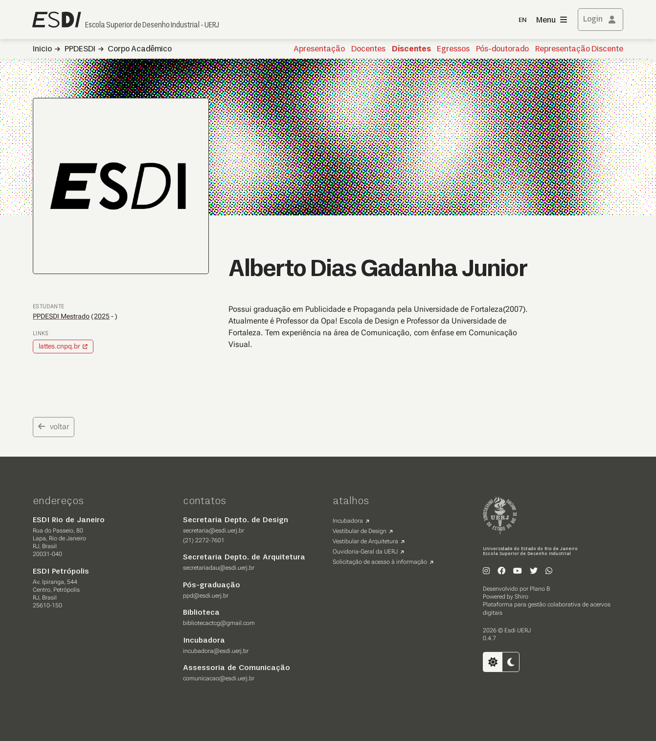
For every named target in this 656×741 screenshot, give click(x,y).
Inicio (42, 49)
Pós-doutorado (502, 49)
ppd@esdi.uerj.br (205, 595)
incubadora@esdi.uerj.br (216, 651)
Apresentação (319, 49)
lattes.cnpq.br (59, 346)
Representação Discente (579, 49)
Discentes (411, 49)
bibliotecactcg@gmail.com (219, 623)
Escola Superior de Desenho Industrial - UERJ (152, 25)
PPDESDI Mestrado (61, 316)
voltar (53, 426)
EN (522, 20)
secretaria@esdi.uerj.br (213, 530)
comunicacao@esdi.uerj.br (218, 678)
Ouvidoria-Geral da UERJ (365, 551)
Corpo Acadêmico (140, 49)
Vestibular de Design (359, 531)
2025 (102, 316)
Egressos (453, 49)
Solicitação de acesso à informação (380, 561)
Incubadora (348, 520)
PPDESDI (80, 49)
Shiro (521, 596)
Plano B (540, 588)
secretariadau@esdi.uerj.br (218, 567)
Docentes (368, 49)
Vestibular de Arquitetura (365, 541)
